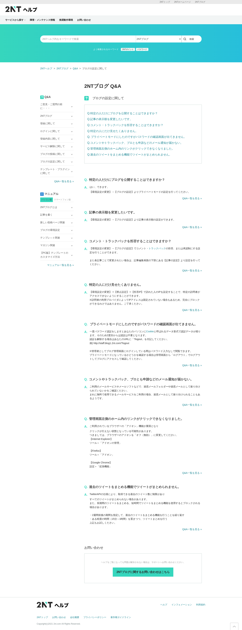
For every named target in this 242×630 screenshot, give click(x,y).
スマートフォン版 (62, 199)
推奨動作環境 (66, 20)
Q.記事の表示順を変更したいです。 (109, 119)
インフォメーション (181, 604)
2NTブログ (200, 2)
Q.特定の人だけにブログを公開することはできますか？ (122, 113)
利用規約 (200, 604)
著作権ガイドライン (120, 617)
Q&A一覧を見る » (192, 198)
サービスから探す (15, 20)
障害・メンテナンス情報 (42, 20)
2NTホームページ (182, 2)
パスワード (142, 49)
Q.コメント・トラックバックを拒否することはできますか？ (125, 125)
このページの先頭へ (234, 626)
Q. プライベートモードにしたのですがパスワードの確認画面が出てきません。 (137, 136)
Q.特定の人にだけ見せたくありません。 (112, 131)
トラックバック (157, 248)
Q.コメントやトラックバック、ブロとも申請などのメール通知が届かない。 (135, 142)
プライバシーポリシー (94, 617)
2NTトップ (165, 2)
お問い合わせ (84, 20)
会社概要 (74, 617)
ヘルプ (163, 604)
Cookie (150, 331)
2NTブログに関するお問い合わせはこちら (142, 571)
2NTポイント (128, 49)
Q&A (75, 68)
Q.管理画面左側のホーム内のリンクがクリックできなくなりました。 (131, 148)
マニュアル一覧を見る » (60, 265)
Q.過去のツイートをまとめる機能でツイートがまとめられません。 (129, 154)
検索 (191, 39)
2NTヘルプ (46, 68)
